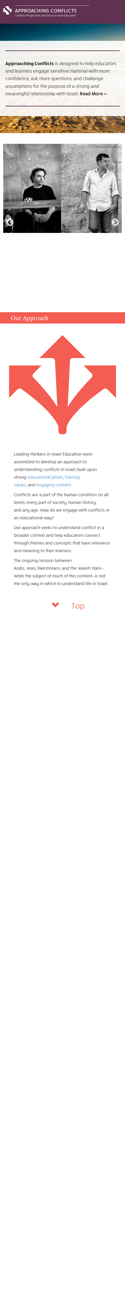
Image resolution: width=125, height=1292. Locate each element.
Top (77, 605)
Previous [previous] (9, 222)
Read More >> (93, 93)
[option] (62, 221)
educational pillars (45, 477)
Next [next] (115, 222)
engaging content (53, 484)
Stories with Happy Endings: (41, 239)
